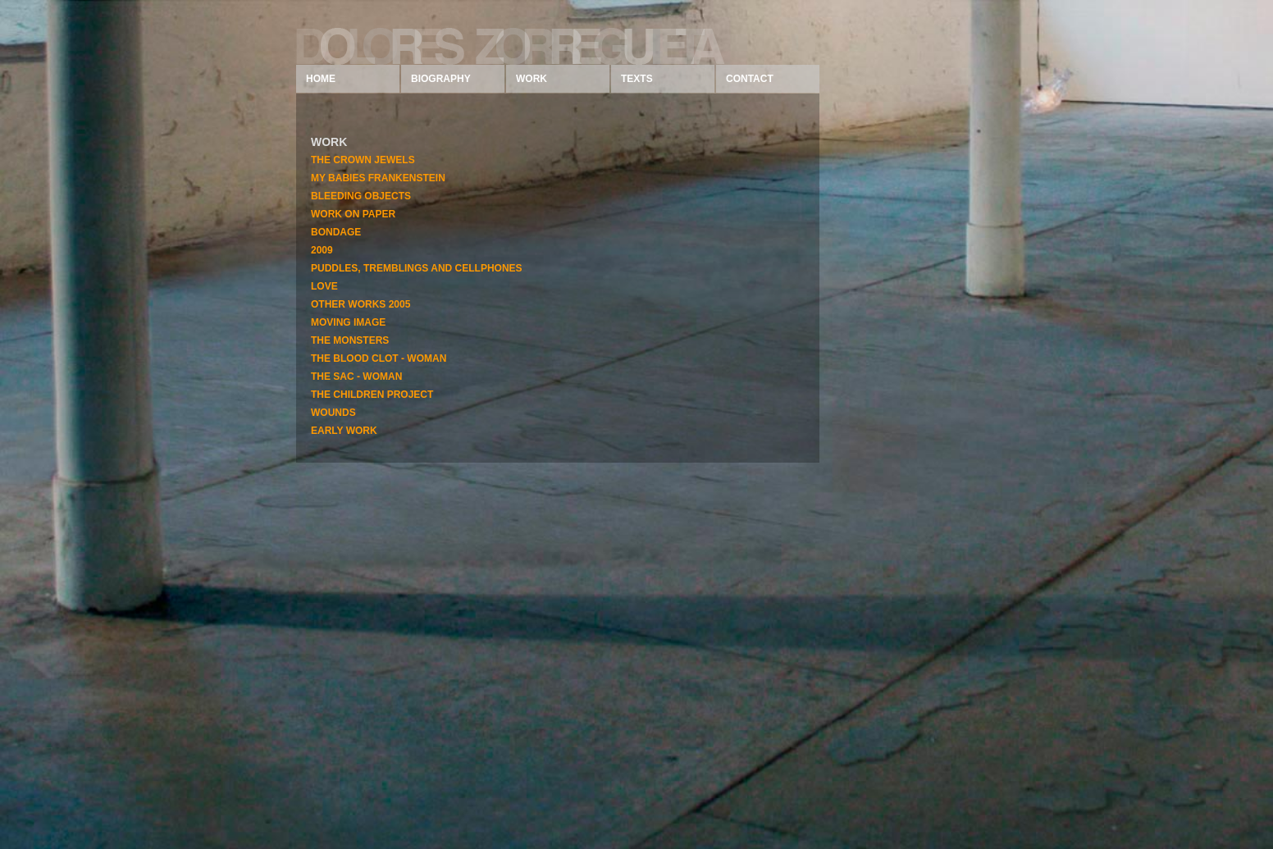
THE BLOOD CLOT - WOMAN (378, 358)
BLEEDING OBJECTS (361, 196)
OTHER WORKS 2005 (360, 304)
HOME (320, 78)
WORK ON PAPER (353, 214)
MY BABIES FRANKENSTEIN (378, 178)
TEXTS (637, 78)
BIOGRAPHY (441, 78)
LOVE (324, 286)
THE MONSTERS (350, 340)
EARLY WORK (344, 430)
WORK (531, 78)
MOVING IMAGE (348, 322)
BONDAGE (336, 232)
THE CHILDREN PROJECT (372, 394)
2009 (322, 250)
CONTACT (749, 78)
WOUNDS (333, 412)
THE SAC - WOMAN (356, 376)
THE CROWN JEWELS (363, 160)
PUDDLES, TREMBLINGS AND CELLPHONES (416, 268)
